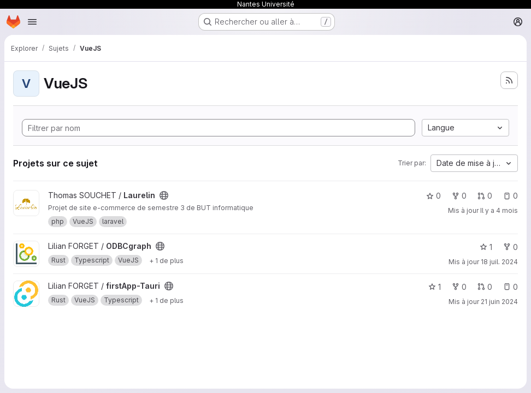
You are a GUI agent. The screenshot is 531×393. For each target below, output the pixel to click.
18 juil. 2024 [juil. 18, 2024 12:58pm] (499, 262)
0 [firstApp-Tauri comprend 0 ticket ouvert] (510, 286)
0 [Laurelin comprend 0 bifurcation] (459, 195)
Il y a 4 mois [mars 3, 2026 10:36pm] (499, 210)
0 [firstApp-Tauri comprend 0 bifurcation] (459, 286)
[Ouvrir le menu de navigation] (32, 22)
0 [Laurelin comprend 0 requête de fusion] (484, 195)
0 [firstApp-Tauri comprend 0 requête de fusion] (484, 286)
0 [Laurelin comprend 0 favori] (433, 195)
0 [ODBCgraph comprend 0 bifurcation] (510, 247)
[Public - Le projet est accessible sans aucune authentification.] (164, 195)
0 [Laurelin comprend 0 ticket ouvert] (510, 195)
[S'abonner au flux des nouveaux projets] (509, 80)
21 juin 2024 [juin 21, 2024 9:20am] (499, 301)
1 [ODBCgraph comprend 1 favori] (486, 247)
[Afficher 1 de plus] (166, 260)
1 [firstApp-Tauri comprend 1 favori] (434, 286)
